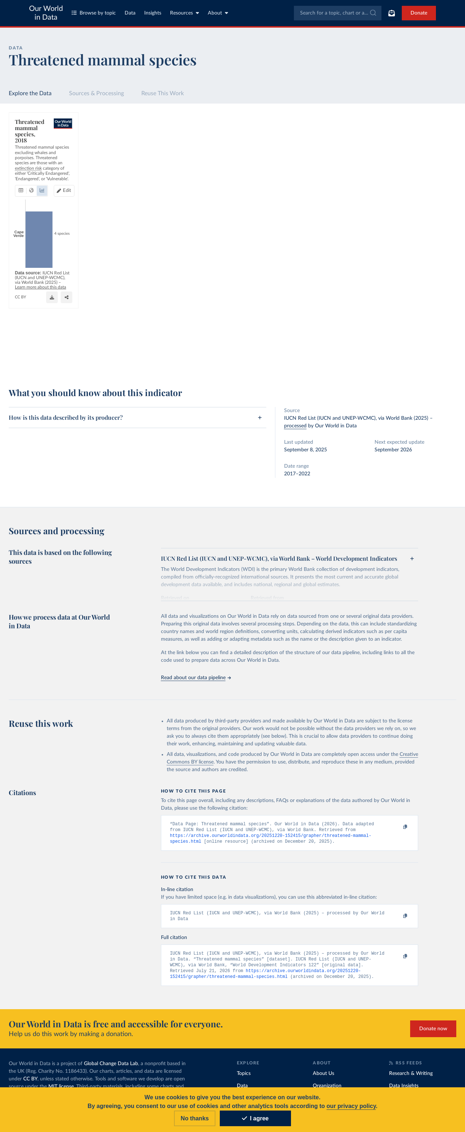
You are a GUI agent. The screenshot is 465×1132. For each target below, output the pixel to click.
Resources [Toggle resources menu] (184, 13)
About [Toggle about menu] (218, 13)
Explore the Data (30, 93)
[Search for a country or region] (400, 142)
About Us (323, 1077)
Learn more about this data (209, 356)
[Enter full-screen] (332, 360)
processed (295, 425)
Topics (244, 1077)
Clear (442, 173)
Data (130, 13)
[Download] (303, 360)
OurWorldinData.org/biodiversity (46, 363)
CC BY (87, 363)
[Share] (318, 360)
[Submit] (372, 13)
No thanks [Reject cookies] (195, 1118)
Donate (419, 13)
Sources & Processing (96, 93)
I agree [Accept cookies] (255, 1118)
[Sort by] (393, 159)
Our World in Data (46, 13)
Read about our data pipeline (196, 677)
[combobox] (337, 13)
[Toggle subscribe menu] (391, 13)
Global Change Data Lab (111, 1067)
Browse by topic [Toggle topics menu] (94, 13)
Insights (152, 13)
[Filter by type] (400, 204)
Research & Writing (411, 1077)
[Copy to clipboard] (397, 827)
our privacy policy (351, 1106)
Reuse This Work (162, 93)
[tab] (31, 157)
